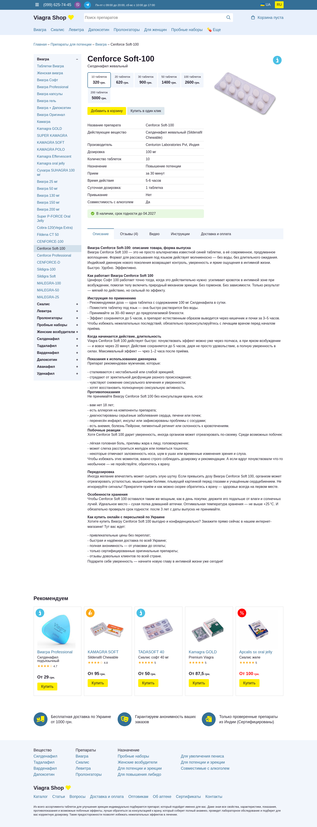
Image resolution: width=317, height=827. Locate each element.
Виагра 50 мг (47, 188)
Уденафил (46, 373)
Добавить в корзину (107, 111)
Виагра (40, 30)
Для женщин (155, 30)
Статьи (58, 796)
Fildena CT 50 (48, 234)
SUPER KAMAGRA (52, 135)
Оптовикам (138, 796)
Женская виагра (50, 73)
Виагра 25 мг (47, 181)
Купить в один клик (146, 111)
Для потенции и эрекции (140, 768)
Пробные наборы (186, 30)
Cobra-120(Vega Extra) (55, 227)
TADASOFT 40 (157, 632)
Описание (101, 234)
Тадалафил (47, 346)
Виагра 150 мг (48, 202)
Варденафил (48, 353)
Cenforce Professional (54, 255)
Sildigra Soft (46, 276)
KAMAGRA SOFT (50, 142)
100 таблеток (192, 80)
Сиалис (57, 30)
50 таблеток (169, 80)
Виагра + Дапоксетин (54, 108)
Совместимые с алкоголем (205, 768)
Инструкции (180, 234)
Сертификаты (188, 796)
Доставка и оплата (216, 234)
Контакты (213, 796)
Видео (154, 234)
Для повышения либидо (139, 774)
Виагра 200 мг (48, 209)
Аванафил (46, 366)
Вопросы (77, 796)
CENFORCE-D (48, 262)
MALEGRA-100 (49, 283)
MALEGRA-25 (48, 297)
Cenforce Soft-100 (51, 248)
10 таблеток (99, 80)
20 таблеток (122, 80)
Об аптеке (162, 796)
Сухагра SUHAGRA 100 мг (56, 172)
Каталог (41, 796)
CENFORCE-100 (50, 241)
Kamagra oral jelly (51, 163)
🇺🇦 (262, 5)
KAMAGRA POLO (51, 149)
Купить (47, 686)
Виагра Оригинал (51, 115)
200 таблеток (99, 96)
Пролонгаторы (127, 30)
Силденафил (48, 339)
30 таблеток (146, 80)
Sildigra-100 (46, 269)
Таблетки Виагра (50, 66)
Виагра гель (46, 101)
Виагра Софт (47, 80)
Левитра (76, 30)
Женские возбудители (56, 332)
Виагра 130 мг (48, 195)
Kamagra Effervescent (54, 156)
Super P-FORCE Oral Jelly (54, 219)
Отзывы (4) (129, 234)
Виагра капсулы (50, 94)
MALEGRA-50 (48, 290)
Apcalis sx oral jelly (258, 632)
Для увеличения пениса (202, 756)
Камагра (44, 122)
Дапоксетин (98, 30)
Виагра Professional (53, 87)
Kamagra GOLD (49, 128)
